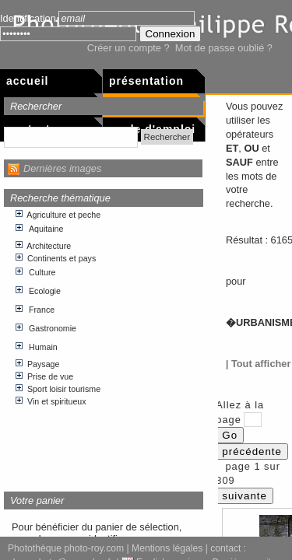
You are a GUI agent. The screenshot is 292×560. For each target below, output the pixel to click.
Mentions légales (167, 548)
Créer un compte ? (128, 48)
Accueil (27, 81)
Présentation (146, 81)
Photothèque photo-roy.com (66, 548)
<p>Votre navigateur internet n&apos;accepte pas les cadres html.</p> (104, 343)
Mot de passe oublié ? (224, 48)
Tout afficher (261, 363)
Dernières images (62, 168)
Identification (28, 18)
